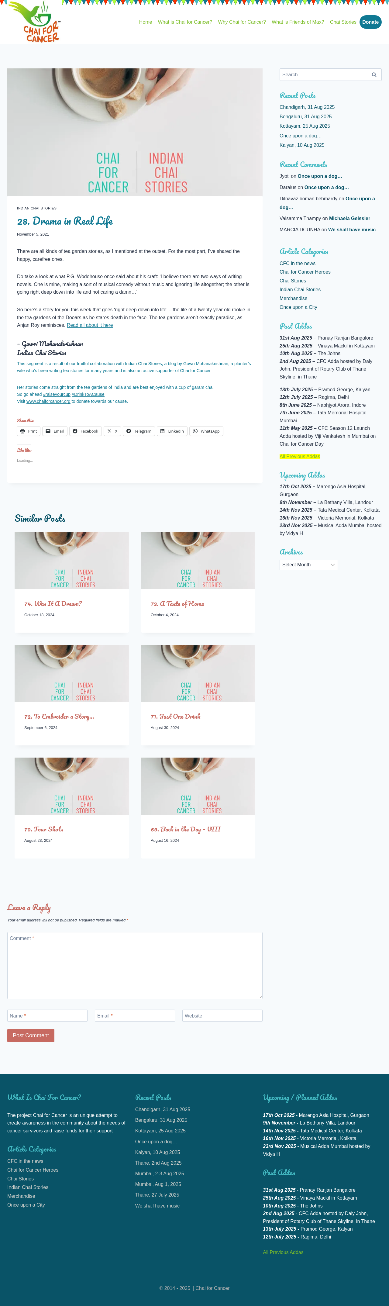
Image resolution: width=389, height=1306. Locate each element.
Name (18, 1015)
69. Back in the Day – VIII (186, 829)
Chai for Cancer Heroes (305, 272)
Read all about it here (90, 325)
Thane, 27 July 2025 (157, 1194)
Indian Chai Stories (37, 208)
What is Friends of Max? (298, 22)
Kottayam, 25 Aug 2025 (305, 126)
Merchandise (294, 298)
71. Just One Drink (175, 716)
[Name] (47, 1016)
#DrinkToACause (88, 394)
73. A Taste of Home (177, 603)
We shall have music (352, 229)
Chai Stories (343, 22)
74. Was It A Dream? (53, 603)
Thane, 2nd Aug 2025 (158, 1163)
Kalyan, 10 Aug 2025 (302, 145)
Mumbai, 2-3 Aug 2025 (159, 1173)
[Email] (135, 1016)
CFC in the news (297, 263)
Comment (22, 938)
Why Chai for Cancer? (242, 22)
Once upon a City (298, 307)
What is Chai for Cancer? (185, 22)
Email (105, 1015)
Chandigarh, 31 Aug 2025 (307, 107)
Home (145, 22)
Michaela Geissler (349, 218)
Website (193, 1015)
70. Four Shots (43, 829)
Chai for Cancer (195, 370)
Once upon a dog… (301, 135)
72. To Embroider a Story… (59, 716)
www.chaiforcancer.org (48, 401)
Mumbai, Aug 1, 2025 (158, 1184)
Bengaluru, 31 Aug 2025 (306, 116)
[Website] (222, 1016)
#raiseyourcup (57, 394)
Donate (370, 22)
